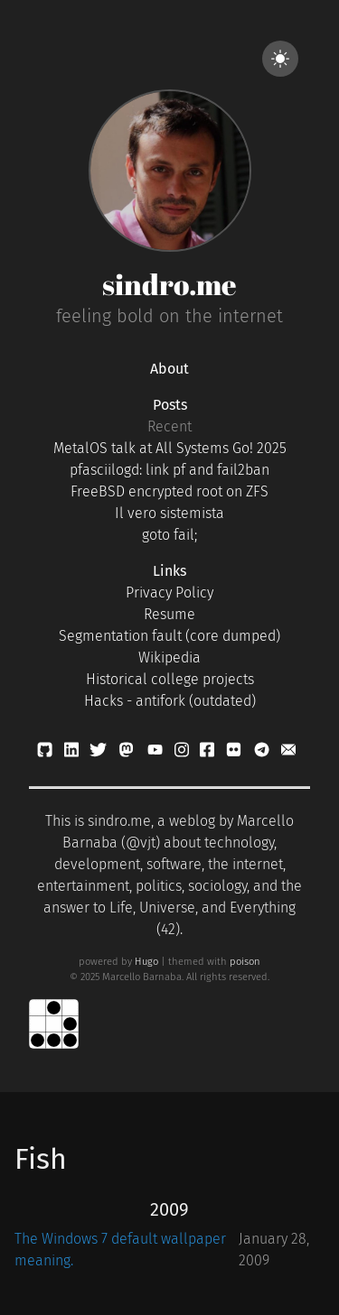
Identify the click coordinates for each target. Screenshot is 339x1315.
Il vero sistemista (169, 513)
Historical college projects (170, 679)
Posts (170, 404)
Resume (169, 614)
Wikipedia (169, 657)
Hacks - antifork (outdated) (170, 700)
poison (245, 962)
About (169, 368)
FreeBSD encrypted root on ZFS (169, 491)
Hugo (146, 962)
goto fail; (169, 534)
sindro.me (169, 283)
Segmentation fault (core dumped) (169, 635)
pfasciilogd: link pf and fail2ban (169, 469)
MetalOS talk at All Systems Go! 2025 (170, 448)
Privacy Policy (169, 592)
